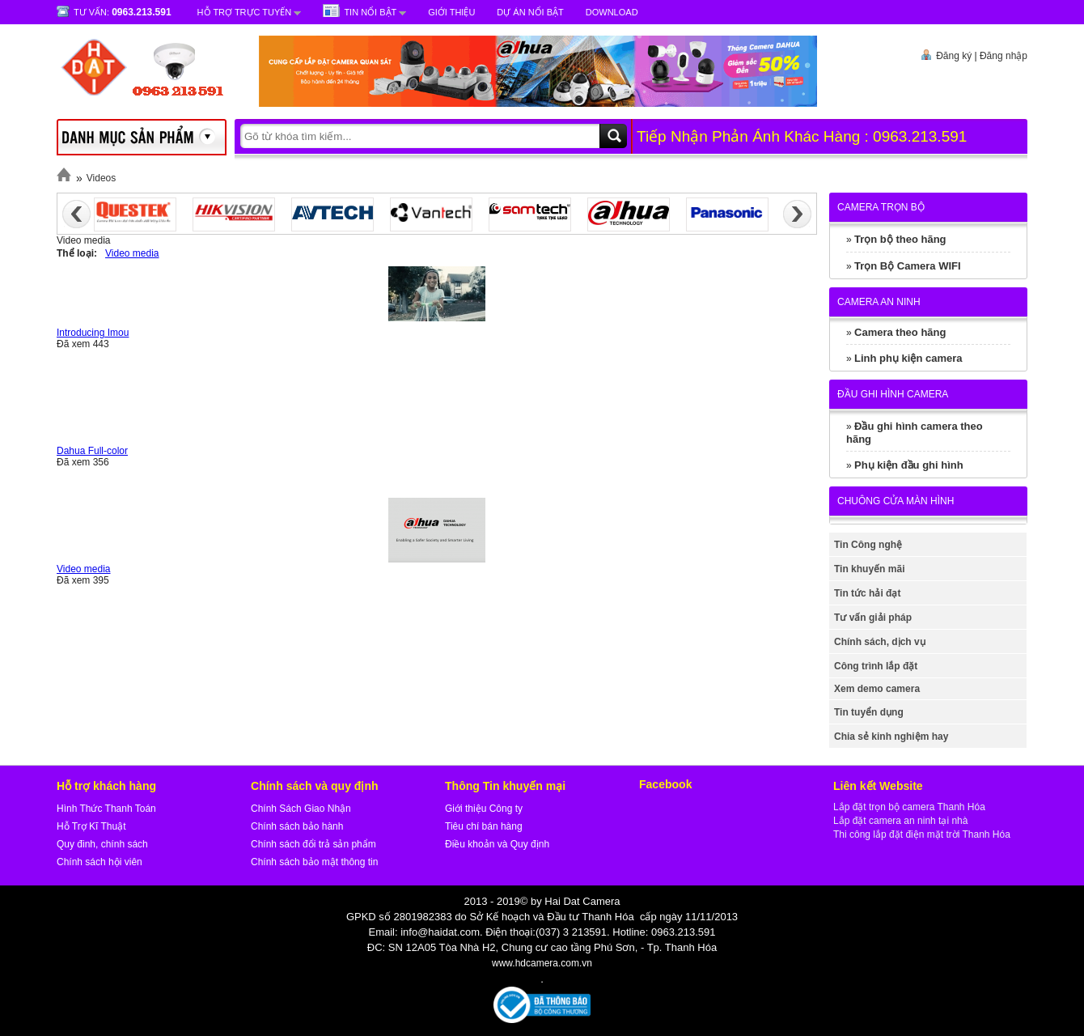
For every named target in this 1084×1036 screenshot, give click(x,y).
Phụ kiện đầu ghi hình (908, 465)
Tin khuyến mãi (869, 569)
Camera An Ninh (879, 302)
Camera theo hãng (900, 332)
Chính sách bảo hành (297, 826)
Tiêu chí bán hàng (484, 826)
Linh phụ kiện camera (908, 358)
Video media (132, 253)
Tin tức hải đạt (867, 593)
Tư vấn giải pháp (873, 617)
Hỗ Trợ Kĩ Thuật (91, 826)
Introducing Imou (93, 332)
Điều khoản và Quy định (497, 844)
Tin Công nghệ (868, 544)
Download (612, 12)
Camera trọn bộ (881, 207)
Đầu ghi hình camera (892, 394)
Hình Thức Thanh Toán (106, 808)
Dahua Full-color (92, 450)
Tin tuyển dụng (869, 712)
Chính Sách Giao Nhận (301, 808)
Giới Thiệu (451, 12)
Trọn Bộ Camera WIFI (907, 266)
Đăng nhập (1003, 56)
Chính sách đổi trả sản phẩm (313, 844)
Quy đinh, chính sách (102, 844)
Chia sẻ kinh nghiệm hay (891, 736)
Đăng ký (954, 56)
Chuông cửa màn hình (895, 501)
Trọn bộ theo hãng (900, 239)
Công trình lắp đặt (875, 666)
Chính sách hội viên (99, 862)
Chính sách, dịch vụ (879, 642)
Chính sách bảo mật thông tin (314, 862)
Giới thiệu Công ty (484, 808)
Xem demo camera (877, 688)
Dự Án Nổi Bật (530, 12)
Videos (101, 178)
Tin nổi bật (370, 12)
